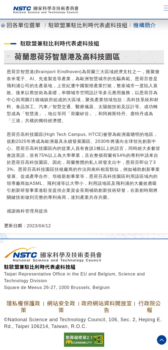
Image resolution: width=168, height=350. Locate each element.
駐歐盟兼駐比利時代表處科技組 (88, 25)
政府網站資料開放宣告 (106, 306)
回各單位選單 (24, 25)
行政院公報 (149, 306)
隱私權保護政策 (23, 306)
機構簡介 (144, 25)
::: (8, 56)
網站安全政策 (61, 306)
